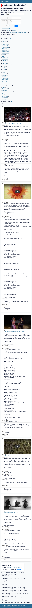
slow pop (4, 48)
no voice (4, 69)
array (13, 567)
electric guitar (5, 57)
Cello (3, 93)
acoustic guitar (5, 50)
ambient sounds (5, 51)
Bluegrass (4, 90)
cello (3, 56)
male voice (4, 63)
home (2, 1)
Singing (4, 99)
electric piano (5, 59)
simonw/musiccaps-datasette (7, 606)
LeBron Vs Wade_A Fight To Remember (13, 123)
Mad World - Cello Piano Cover (11, 512)
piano (3, 72)
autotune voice (5, 53)
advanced (14, 30)
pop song (4, 76)
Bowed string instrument (7, 91)
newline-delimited (18, 567)
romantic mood (5, 47)
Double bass (5, 96)
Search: (2, 14)
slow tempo (4, 39)
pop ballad (4, 41)
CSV (10, 30)
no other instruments (6, 67)
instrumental (5, 45)
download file (12, 569)
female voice (5, 44)
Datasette (9, 605)
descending (11, 25)
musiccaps (6, 1)
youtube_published (22, 32)
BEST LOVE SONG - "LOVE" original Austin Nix (15, 201)
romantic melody (5, 78)
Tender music (5, 88)
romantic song (5, 79)
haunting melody (5, 61)
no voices (4, 70)
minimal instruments (6, 64)
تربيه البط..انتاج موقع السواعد (10, 455)
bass (3, 42)
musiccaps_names (13, 32)
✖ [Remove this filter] (21, 17)
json (7, 30)
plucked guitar (5, 75)
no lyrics (4, 66)
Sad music (4, 97)
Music (3, 87)
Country (4, 94)
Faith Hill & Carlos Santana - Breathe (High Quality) (15, 331)
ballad (3, 54)
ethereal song (5, 60)
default (9, 567)
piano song (4, 73)
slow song (4, 81)
